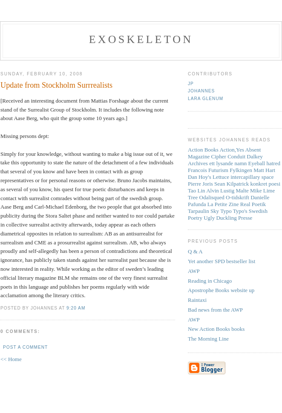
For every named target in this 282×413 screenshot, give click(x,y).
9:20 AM (75, 308)
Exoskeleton (141, 39)
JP (191, 83)
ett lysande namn (228, 163)
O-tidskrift (237, 197)
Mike (256, 190)
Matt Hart (264, 170)
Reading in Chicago (210, 281)
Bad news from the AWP (215, 310)
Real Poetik (253, 204)
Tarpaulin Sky (203, 211)
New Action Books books (216, 329)
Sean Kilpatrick (231, 184)
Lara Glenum (205, 98)
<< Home (11, 359)
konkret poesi (265, 184)
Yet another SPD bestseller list (221, 261)
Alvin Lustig (220, 190)
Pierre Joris (200, 184)
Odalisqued (211, 197)
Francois (197, 170)
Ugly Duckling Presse (228, 218)
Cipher (218, 156)
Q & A (195, 251)
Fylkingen (241, 170)
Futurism (218, 170)
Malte (242, 190)
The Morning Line (208, 339)
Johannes (201, 91)
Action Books (203, 149)
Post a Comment (25, 347)
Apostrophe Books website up (221, 290)
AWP (194, 271)
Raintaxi (197, 300)
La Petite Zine (223, 204)
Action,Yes (231, 149)
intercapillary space (251, 177)
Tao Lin (196, 190)
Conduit (236, 156)
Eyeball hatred (264, 163)
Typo (226, 211)
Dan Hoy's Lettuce (208, 177)
